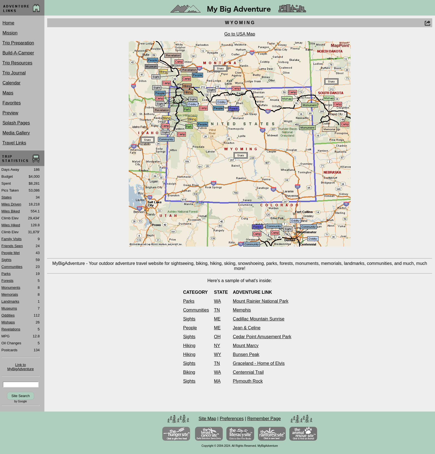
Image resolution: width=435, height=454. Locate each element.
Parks (188, 301)
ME (217, 319)
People (190, 327)
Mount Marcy (245, 345)
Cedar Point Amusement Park (262, 336)
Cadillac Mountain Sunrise (258, 319)
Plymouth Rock (248, 381)
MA (217, 381)
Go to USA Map (239, 34)
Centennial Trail (248, 372)
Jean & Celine (247, 327)
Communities (196, 310)
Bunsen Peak (246, 354)
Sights (189, 319)
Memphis (242, 310)
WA (217, 301)
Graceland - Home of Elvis (259, 363)
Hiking (189, 345)
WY (217, 354)
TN (217, 310)
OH (217, 336)
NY (217, 345)
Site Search (20, 396)
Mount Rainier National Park (260, 301)
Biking (189, 372)
